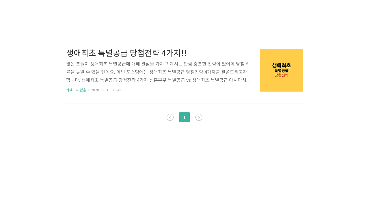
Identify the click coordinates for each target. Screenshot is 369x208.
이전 (170, 117)
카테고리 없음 (76, 90)
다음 (198, 117)
